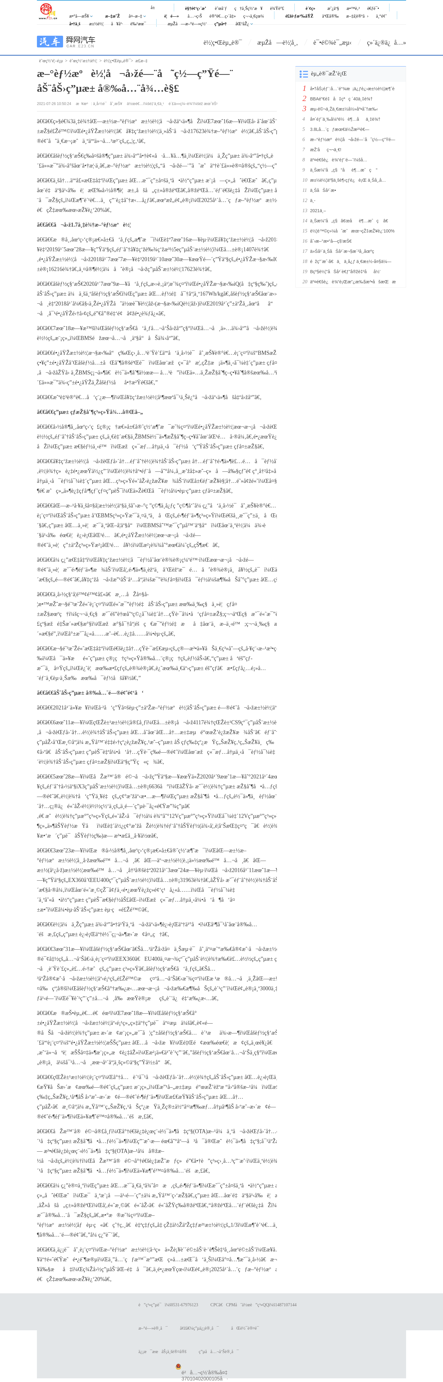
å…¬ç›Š (195, 16)
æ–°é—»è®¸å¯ (153, 1328)
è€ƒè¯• (373, 8)
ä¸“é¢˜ (381, 16)
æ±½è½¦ (96, 24)
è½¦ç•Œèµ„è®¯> (118, 61)
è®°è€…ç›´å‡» (223, 16)
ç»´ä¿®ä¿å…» (386, 42)
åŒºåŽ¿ (242, 24)
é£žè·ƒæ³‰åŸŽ (299, 16)
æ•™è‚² (353, 8)
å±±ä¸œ (155, 11)
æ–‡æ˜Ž (112, 16)
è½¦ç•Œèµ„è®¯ (223, 42)
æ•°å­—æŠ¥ (79, 16)
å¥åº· (117, 24)
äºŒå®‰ (330, 16)
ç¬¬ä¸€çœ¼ (253, 16)
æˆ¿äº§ (333, 8)
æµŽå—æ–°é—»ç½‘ (187, 24)
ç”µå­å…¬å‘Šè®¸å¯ (219, 1351)
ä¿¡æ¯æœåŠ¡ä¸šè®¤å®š (162, 1351)
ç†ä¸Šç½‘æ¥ (248, 8)
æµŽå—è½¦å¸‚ (277, 42)
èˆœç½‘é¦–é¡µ (51, 61)
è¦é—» (171, 16)
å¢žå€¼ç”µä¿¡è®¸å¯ (199, 1328)
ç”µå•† (220, 24)
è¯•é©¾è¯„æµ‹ (332, 42)
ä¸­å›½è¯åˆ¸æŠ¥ (107, 104)
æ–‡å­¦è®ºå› (357, 16)
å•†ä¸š (74, 24)
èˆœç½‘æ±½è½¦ (83, 61)
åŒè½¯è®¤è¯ (246, 1328)
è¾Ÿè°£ (277, 8)
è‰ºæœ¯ (138, 24)
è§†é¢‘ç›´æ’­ (195, 8)
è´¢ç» (312, 8)
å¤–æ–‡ (135, 16)
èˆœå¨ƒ (221, 8)
